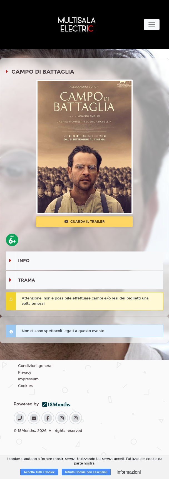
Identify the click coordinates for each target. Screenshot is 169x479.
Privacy (24, 372)
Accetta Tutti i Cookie (39, 472)
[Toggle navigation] (152, 24)
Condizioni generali (36, 366)
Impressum (28, 379)
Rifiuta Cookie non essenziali (86, 472)
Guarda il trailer (84, 222)
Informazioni (128, 472)
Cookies (25, 386)
